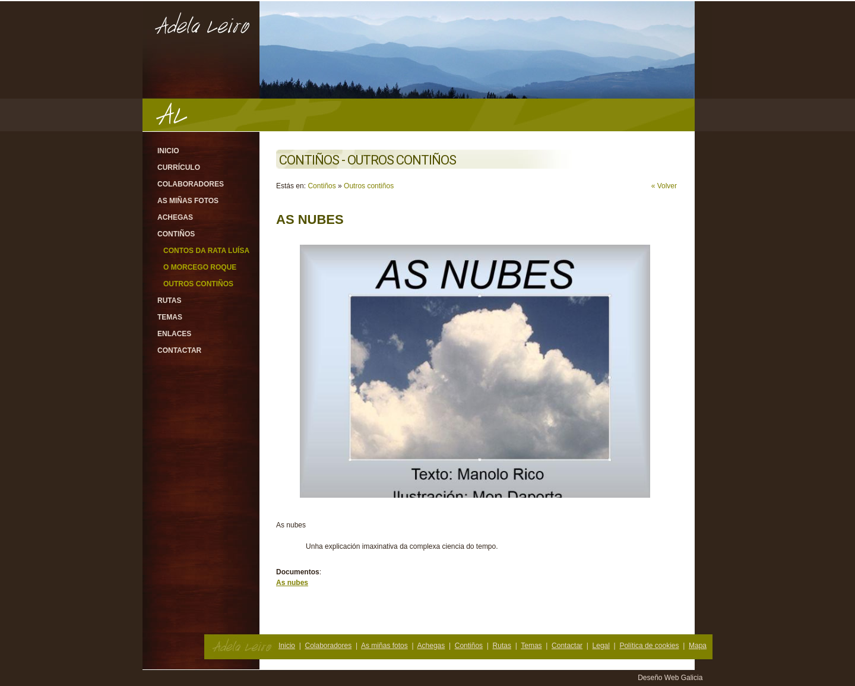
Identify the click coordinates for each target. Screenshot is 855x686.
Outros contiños (198, 284)
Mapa (698, 645)
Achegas (175, 217)
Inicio (168, 151)
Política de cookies (649, 645)
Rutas (169, 300)
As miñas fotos (187, 201)
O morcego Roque (199, 267)
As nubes (292, 582)
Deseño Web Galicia (671, 678)
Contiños (176, 234)
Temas (169, 317)
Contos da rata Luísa (206, 250)
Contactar (179, 350)
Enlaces (174, 334)
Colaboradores (190, 184)
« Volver (664, 186)
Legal (601, 645)
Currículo (178, 167)
